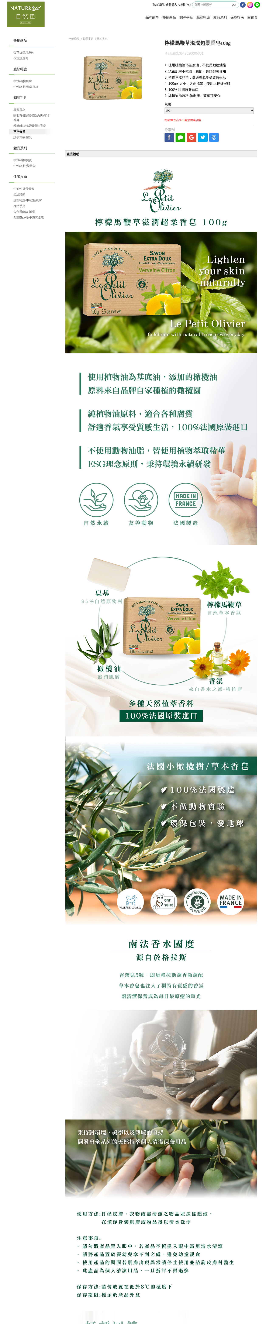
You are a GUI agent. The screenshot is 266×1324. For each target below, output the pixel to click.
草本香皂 (19, 131)
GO (234, 4)
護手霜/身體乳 (22, 137)
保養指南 (237, 17)
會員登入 (171, 4)
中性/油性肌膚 (22, 81)
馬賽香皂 (19, 109)
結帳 (185, 4)
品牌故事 (152, 17)
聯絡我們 (158, 4)
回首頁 (252, 17)
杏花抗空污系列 (23, 52)
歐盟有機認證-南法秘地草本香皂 (31, 118)
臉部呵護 (203, 17)
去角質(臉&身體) (24, 211)
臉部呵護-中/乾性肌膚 (27, 200)
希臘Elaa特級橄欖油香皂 (29, 125)
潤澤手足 (186, 17)
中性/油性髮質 (22, 160)
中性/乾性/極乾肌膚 (26, 87)
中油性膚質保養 (23, 188)
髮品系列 (220, 17)
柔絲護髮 (19, 194)
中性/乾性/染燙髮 (24, 166)
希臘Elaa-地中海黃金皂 (28, 217)
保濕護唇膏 (20, 58)
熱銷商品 (169, 17)
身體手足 (19, 206)
